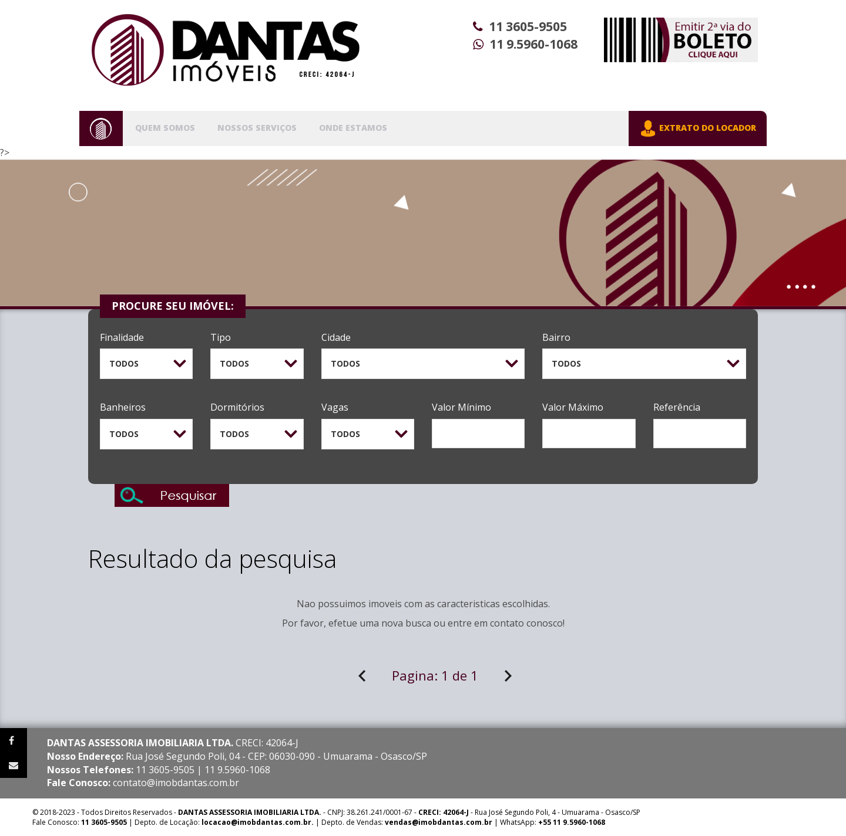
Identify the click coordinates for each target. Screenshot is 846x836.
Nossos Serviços (257, 127)
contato (507, 623)
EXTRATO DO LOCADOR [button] (697, 128)
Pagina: (435, 675)
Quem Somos (165, 127)
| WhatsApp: (495, 822)
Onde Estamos (353, 127)
